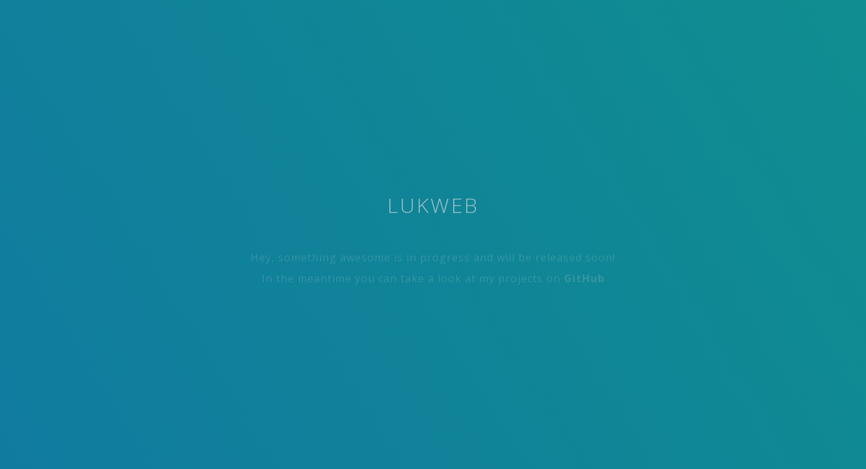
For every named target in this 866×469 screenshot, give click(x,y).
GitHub (584, 280)
